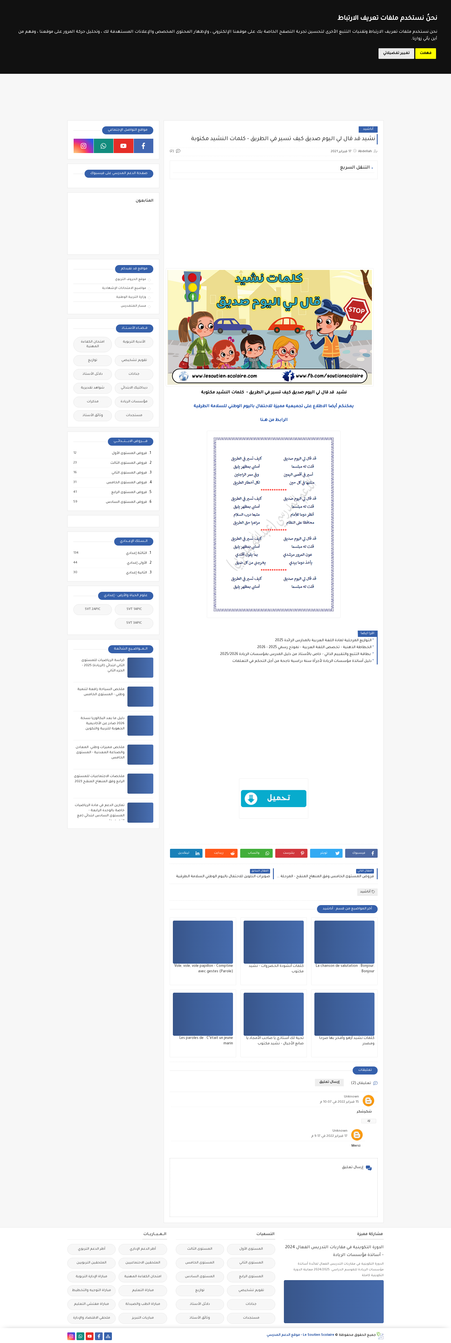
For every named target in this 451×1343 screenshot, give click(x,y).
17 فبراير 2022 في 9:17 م (329, 1136)
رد (368, 1121)
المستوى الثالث (199, 1249)
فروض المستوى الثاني (129, 473)
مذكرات (93, 402)
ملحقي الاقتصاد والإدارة (91, 1318)
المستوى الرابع (251, 1277)
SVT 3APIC (134, 623)
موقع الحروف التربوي (130, 279)
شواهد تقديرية (92, 388)
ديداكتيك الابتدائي (134, 388)
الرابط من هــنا (274, 420)
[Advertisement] (274, 223)
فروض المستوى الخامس (126, 482)
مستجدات (134, 416)
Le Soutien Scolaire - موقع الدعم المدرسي (300, 1335)
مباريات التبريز (143, 1318)
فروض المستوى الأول (129, 453)
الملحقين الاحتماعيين (142, 1263)
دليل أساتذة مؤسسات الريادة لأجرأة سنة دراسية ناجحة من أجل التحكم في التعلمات (302, 661)
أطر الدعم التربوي (91, 1249)
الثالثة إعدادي (136, 553)
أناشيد (368, 129)
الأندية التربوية (134, 342)
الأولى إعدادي (136, 563)
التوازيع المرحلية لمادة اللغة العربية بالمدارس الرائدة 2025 (323, 641)
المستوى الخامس (199, 1263)
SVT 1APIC (134, 609)
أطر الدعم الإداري (143, 1249)
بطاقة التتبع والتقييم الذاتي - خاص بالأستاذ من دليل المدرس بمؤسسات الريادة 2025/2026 (296, 654)
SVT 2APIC (92, 609)
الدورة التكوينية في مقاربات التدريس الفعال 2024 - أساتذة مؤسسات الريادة (334, 1251)
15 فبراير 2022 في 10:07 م (339, 1102)
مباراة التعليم (143, 1290)
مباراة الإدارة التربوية (91, 1277)
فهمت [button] (425, 53)
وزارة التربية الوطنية (131, 297)
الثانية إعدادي (136, 573)
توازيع (92, 360)
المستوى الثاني (251, 1263)
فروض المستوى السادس (126, 502)
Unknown (351, 1097)
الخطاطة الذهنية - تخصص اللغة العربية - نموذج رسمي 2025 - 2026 (314, 648)
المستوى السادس (200, 1277)
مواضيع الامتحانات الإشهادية (124, 288)
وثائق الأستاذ (93, 416)
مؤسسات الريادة (134, 402)
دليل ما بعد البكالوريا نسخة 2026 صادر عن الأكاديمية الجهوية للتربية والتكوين (103, 724)
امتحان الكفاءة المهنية (92, 344)
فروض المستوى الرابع (129, 492)
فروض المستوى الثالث (128, 463)
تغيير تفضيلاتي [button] (396, 53)
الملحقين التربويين (91, 1263)
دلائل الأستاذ (93, 374)
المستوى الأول (251, 1249)
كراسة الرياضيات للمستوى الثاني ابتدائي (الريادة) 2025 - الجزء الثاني (103, 666)
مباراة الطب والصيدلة (142, 1304)
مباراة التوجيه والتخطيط (91, 1290)
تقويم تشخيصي (134, 360)
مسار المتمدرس (133, 306)
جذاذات (134, 374)
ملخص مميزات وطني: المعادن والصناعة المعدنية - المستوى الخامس (100, 753)
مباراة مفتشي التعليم (91, 1304)
